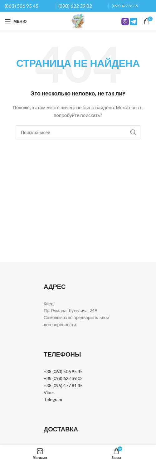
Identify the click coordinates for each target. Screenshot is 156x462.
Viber (49, 392)
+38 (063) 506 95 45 (63, 371)
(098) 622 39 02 (75, 6)
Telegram (53, 399)
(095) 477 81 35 (125, 5)
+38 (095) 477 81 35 (63, 385)
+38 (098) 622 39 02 (63, 378)
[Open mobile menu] (16, 21)
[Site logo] (78, 20)
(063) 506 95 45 (21, 6)
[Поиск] (78, 132)
